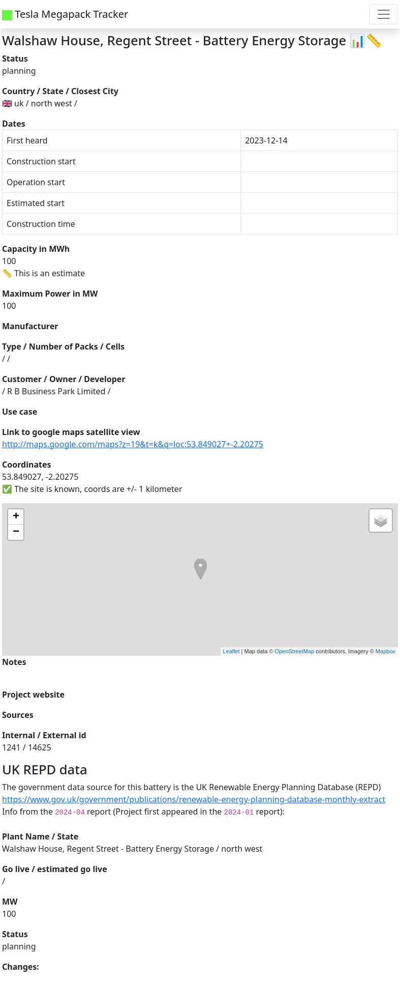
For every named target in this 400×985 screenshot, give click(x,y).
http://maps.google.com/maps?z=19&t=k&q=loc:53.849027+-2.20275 (132, 444)
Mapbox (385, 651)
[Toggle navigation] (384, 14)
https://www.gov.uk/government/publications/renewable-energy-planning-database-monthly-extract (193, 799)
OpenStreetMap (295, 651)
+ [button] (16, 517)
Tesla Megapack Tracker (65, 14)
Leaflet (231, 651)
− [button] (16, 532)
